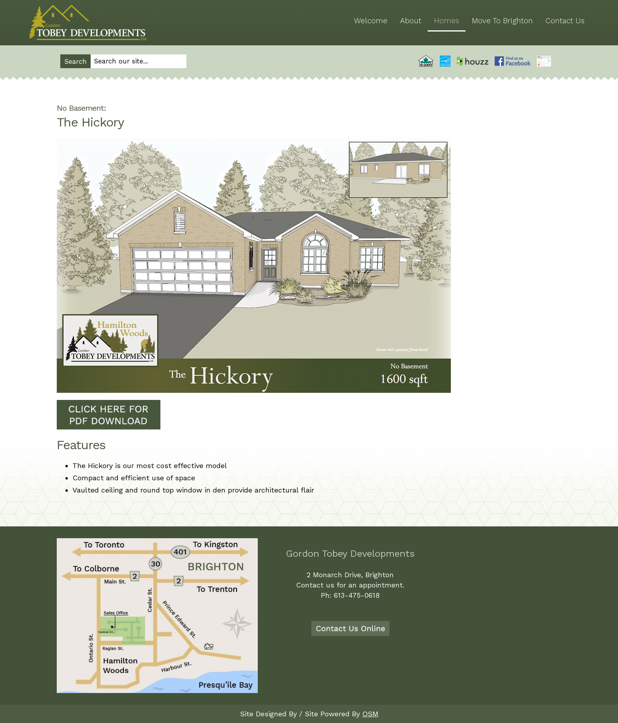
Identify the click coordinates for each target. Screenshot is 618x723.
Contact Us (564, 20)
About (410, 20)
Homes (446, 20)
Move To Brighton (502, 20)
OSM (370, 714)
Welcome (370, 20)
